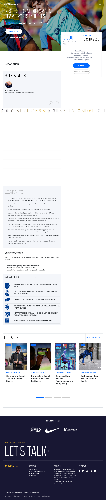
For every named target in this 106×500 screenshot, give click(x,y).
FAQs (38, 496)
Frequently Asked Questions (37, 471)
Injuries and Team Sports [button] (31, 120)
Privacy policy (17, 496)
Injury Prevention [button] (31, 127)
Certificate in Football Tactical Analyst (64, 469)
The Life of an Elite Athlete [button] (31, 178)
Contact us (32, 496)
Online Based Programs (13, 372)
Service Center (46, 496)
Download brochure (81, 71)
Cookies (25, 496)
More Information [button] (16, 38)
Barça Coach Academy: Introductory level (65, 471)
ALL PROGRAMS (93, 338)
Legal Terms (8, 496)
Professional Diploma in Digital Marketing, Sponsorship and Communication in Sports (65, 477)
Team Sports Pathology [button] (31, 134)
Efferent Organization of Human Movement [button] (31, 171)
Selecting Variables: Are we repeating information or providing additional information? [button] (31, 164)
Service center (33, 469)
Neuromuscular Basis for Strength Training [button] (31, 140)
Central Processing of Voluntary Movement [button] (31, 147)
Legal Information (34, 473)
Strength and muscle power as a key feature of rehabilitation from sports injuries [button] (31, 154)
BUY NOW (13, 31)
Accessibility (32, 475)
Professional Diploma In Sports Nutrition (65, 473)
